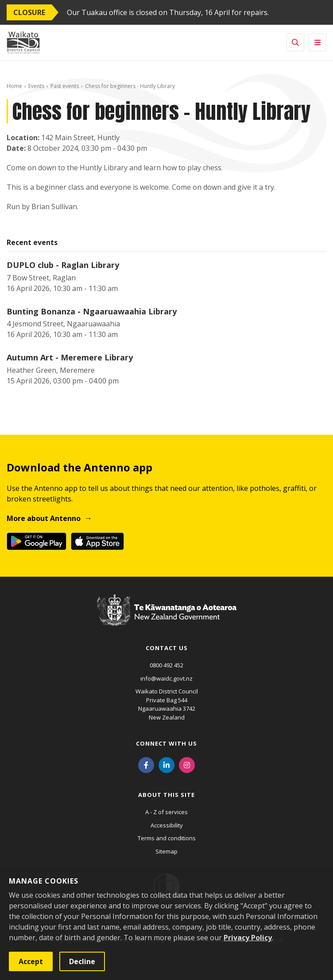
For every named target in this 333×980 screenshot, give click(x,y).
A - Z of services (166, 812)
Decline (82, 961)
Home (14, 86)
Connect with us (166, 743)
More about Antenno (44, 518)
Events (36, 86)
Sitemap (166, 851)
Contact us (167, 648)
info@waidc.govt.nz (166, 678)
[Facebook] (146, 764)
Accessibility (167, 825)
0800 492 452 (166, 665)
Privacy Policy (248, 937)
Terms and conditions (167, 838)
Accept (31, 961)
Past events (64, 86)
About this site (166, 795)
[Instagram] (187, 764)
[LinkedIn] (166, 764)
